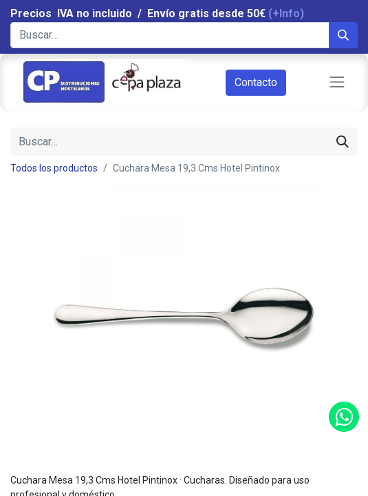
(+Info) (286, 13)
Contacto (256, 82)
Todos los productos (54, 168)
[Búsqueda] (343, 35)
